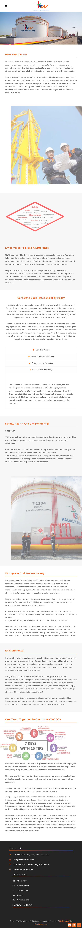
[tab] (41, 350)
